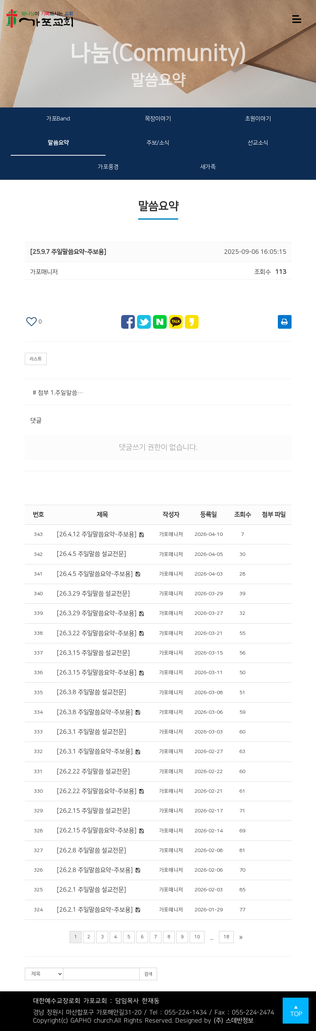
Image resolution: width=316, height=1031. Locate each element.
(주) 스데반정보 (233, 1020)
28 (242, 574)
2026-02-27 (208, 752)
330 (38, 791)
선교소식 (257, 143)
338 (38, 633)
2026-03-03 (208, 732)
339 (38, 613)
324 (38, 910)
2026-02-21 (208, 791)
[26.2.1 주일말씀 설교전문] (91, 889)
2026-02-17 (208, 811)
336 (38, 673)
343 (38, 534)
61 (242, 791)
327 (38, 850)
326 (38, 870)
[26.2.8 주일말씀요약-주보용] (95, 870)
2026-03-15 (208, 653)
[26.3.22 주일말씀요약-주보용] (96, 633)
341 (38, 574)
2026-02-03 (208, 890)
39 (242, 594)
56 (242, 653)
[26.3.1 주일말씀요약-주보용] (95, 751)
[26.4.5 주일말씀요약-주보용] (95, 574)
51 (242, 693)
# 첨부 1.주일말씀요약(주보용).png (60, 392)
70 (242, 870)
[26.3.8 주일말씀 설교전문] (91, 692)
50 (242, 673)
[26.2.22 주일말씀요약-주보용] (96, 791)
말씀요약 (58, 143)
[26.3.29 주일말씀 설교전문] (93, 593)
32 (242, 613)
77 (242, 910)
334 (38, 712)
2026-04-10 (208, 534)
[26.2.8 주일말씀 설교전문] (91, 850)
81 (242, 850)
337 (38, 653)
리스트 (36, 359)
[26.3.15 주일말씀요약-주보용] (96, 672)
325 (38, 890)
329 (38, 811)
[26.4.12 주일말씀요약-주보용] (96, 534)
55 (242, 633)
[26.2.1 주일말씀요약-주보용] (95, 909)
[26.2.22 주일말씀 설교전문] (93, 771)
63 (242, 752)
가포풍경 (108, 167)
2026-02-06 (208, 870)
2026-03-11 (208, 673)
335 (38, 693)
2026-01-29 (208, 910)
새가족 (208, 167)
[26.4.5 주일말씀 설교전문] (91, 554)
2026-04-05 (208, 554)
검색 (148, 974)
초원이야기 (258, 119)
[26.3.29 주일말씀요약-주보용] (96, 613)
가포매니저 (171, 534)
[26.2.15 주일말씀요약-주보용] (96, 830)
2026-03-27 (208, 613)
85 (242, 890)
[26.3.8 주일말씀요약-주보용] (95, 712)
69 (242, 831)
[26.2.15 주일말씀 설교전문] (93, 811)
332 (38, 752)
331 (38, 772)
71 (242, 811)
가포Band (58, 119)
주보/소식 (157, 143)
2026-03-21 (208, 633)
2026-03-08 (208, 693)
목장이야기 (158, 119)
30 (242, 554)
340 (38, 594)
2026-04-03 (208, 574)
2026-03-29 (208, 594)
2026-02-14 (208, 831)
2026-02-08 (208, 850)
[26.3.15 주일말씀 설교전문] (93, 653)
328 (38, 831)
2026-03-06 (208, 712)
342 (38, 554)
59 (242, 712)
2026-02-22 (208, 772)
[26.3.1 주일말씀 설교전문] (91, 732)
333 (38, 732)
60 (242, 732)
